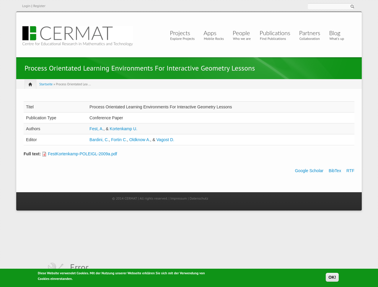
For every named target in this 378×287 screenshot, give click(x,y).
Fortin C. (119, 139)
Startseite (46, 84)
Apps (211, 33)
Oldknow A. (139, 139)
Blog (334, 33)
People (241, 33)
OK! (332, 278)
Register (39, 6)
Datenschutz (199, 198)
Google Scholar (309, 170)
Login (26, 6)
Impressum (178, 198)
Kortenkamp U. (123, 128)
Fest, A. (96, 128)
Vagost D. (165, 139)
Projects (180, 33)
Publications (275, 33)
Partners (309, 33)
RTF (350, 170)
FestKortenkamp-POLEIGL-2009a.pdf (82, 153)
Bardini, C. (99, 139)
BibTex (335, 170)
